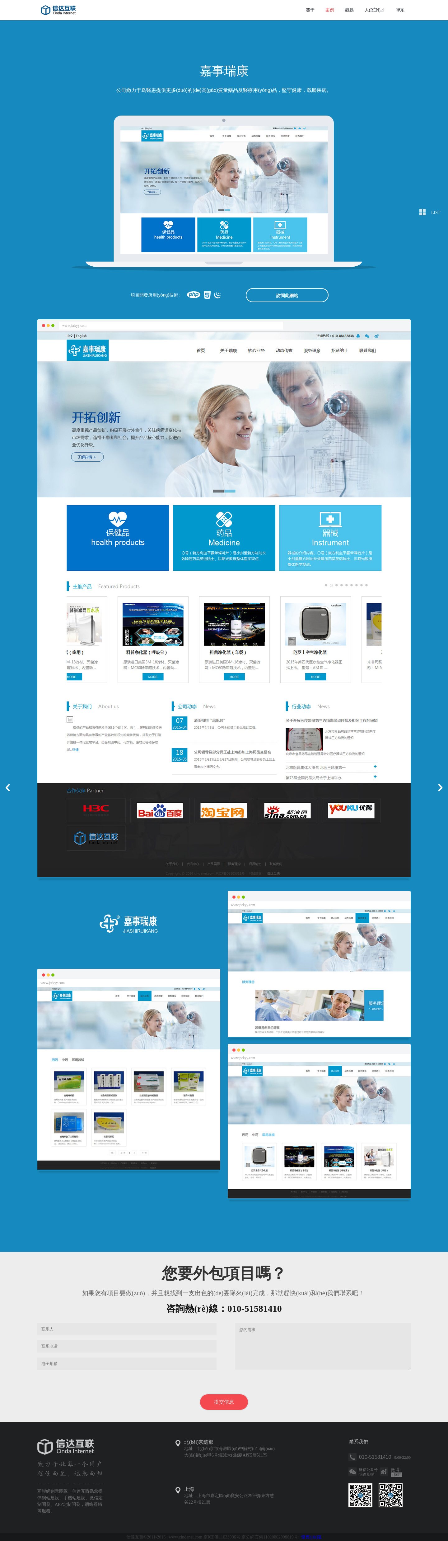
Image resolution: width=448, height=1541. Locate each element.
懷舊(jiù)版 (311, 1537)
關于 (310, 10)
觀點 (349, 10)
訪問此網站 (287, 295)
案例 (329, 10)
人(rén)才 (375, 10)
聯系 (400, 10)
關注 (396, 1474)
